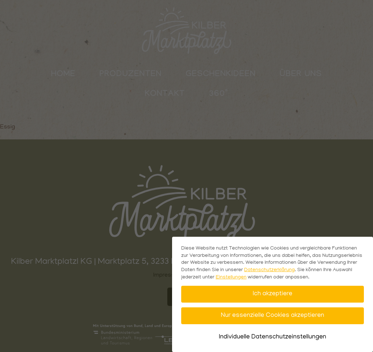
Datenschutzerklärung (269, 270)
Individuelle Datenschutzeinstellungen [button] (272, 337)
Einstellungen (231, 277)
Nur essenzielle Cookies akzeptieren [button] (272, 315)
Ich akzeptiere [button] (272, 294)
